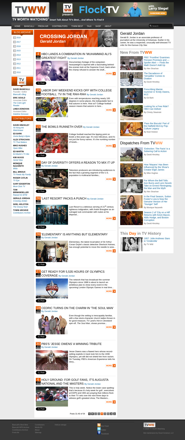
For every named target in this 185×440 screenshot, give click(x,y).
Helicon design (60, 425)
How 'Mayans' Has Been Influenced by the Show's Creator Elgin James (156, 167)
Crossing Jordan (20, 201)
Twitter (101, 430)
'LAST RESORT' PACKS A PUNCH (63, 198)
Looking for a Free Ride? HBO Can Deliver (156, 107)
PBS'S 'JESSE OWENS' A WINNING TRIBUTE (71, 344)
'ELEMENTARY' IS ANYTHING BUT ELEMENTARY (74, 234)
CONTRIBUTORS (60, 26)
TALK (89, 26)
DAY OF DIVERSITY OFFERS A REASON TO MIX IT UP (78, 162)
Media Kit (38, 427)
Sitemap (38, 432)
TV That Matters (20, 142)
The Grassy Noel (20, 207)
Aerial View (18, 160)
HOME (17, 26)
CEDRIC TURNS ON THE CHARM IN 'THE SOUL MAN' (77, 308)
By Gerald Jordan (76, 58)
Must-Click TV (19, 186)
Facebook (103, 434)
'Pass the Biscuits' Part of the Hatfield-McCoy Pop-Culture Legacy (156, 126)
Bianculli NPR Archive (20, 427)
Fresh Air (15, 432)
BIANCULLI (29, 26)
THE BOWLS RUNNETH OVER (61, 126)
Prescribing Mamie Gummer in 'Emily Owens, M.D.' (157, 92)
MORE (109, 74)
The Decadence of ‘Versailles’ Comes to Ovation (154, 76)
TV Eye (16, 180)
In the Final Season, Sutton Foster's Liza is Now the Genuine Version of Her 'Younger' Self (157, 200)
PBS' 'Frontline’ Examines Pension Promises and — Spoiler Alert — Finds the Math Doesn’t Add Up (157, 61)
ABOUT (108, 26)
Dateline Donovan (20, 114)
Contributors (40, 425)
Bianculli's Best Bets (20, 425)
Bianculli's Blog (19, 94)
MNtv (15, 168)
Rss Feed (103, 426)
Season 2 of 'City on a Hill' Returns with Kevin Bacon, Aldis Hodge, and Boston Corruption (157, 216)
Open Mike (18, 148)
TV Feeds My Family (22, 174)
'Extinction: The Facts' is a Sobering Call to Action (157, 150)
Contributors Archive (22, 213)
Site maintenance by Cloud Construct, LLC (158, 433)
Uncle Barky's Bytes (21, 136)
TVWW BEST (77, 26)
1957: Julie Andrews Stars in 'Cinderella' (157, 239)
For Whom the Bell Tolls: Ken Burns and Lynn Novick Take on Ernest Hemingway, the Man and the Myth (158, 184)
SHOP (98, 26)
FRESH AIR (43, 26)
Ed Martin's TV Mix (21, 154)
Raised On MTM (20, 195)
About (37, 430)
